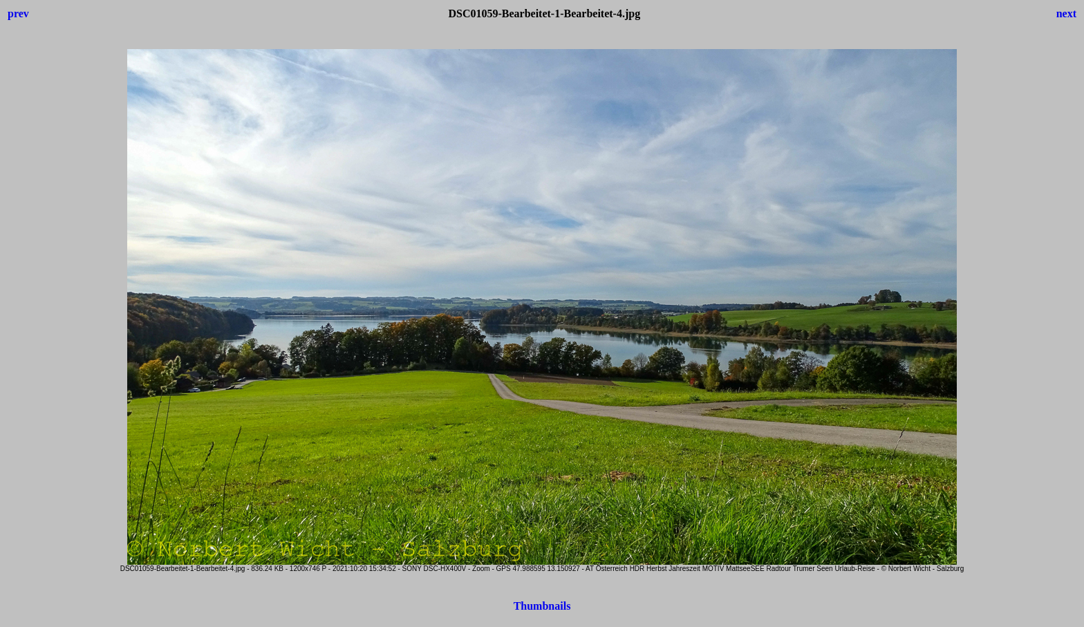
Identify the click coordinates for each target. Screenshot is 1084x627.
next (1066, 13)
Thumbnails (542, 606)
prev (18, 13)
